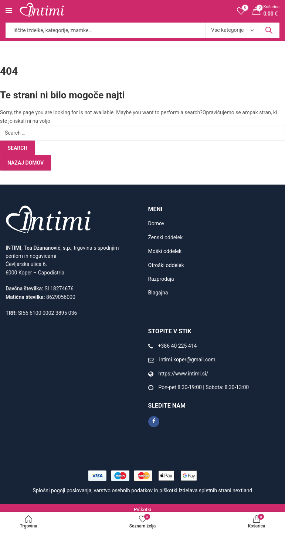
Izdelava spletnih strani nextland (215, 490)
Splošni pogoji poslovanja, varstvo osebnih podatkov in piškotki (105, 490)
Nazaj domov (25, 163)
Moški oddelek (165, 251)
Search (268, 30)
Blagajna (158, 293)
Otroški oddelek (166, 265)
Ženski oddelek (165, 237)
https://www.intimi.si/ (183, 374)
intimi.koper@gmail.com (187, 359)
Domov (156, 223)
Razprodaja (161, 279)
